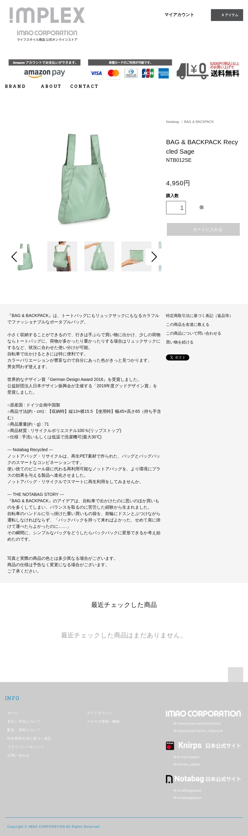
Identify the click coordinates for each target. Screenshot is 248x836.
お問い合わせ (18, 755)
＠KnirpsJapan (183, 757)
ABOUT (51, 86)
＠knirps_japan (183, 764)
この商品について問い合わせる (193, 333)
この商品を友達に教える (187, 324)
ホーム (12, 713)
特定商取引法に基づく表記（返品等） (199, 316)
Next (153, 257)
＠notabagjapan (183, 790)
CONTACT (84, 86)
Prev (15, 257)
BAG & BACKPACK (199, 122)
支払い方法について (23, 721)
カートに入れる (203, 229)
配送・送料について (23, 730)
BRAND (18, 86)
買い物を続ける (180, 342)
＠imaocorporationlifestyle (193, 723)
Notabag (172, 122)
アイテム (226, 14)
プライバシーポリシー (25, 747)
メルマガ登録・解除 (103, 721)
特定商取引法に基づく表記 (29, 738)
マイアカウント (179, 14)
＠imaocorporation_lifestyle (194, 731)
